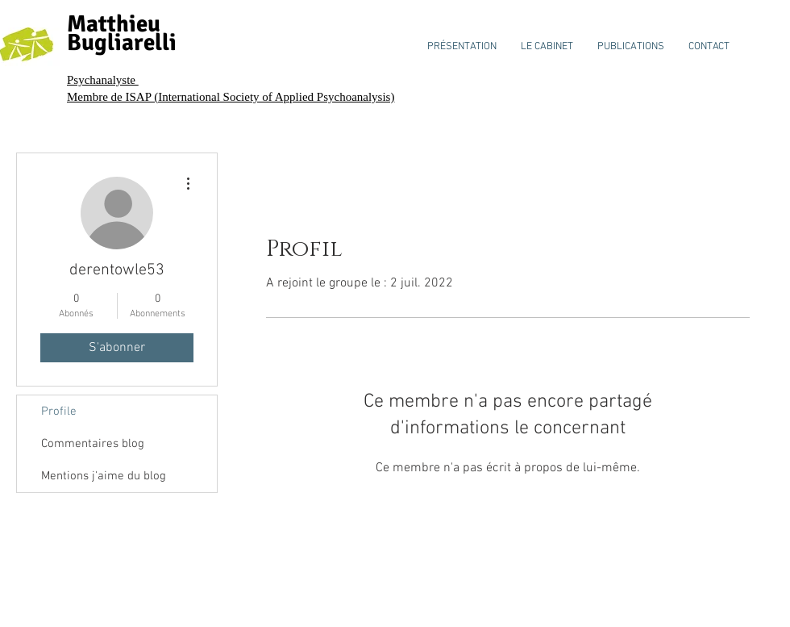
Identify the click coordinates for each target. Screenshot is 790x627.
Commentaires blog (92, 444)
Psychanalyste (103, 79)
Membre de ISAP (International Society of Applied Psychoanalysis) (230, 96)
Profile (59, 411)
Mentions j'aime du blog (103, 476)
